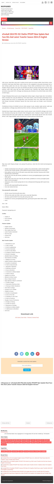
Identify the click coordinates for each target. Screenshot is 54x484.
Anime (14, 440)
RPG (20, 442)
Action (3, 440)
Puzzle (15, 442)
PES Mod (26, 451)
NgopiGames (6, 6)
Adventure (8, 440)
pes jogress (43, 451)
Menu (4, 19)
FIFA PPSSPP (15, 451)
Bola (29, 440)
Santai (28, 442)
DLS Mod (3, 451)
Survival (49, 442)
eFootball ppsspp (6, 43)
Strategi (43, 442)
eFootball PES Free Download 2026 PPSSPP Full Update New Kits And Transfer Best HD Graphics (25, 471)
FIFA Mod (9, 451)
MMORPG (47, 440)
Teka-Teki (4, 444)
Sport (38, 442)
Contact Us (8, 2)
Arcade (19, 440)
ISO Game (17, 317)
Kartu (42, 440)
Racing (23, 442)
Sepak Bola (24, 43)
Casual (33, 440)
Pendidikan (10, 442)
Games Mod (13, 43)
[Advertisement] (27, 55)
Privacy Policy (15, 2)
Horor (37, 440)
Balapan (24, 440)
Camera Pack (35, 317)
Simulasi (33, 442)
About (3, 2)
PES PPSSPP (18, 43)
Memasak (4, 442)
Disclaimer (22, 2)
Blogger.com (49, 480)
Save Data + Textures (26, 317)
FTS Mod (21, 451)
